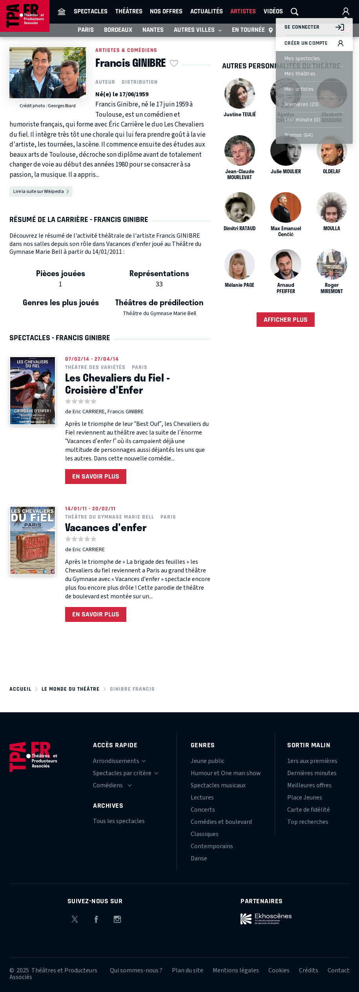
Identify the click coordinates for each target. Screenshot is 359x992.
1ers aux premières (312, 761)
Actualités (206, 11)
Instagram (117, 918)
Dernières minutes (312, 773)
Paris (86, 30)
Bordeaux (118, 30)
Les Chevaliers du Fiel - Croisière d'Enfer (117, 384)
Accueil (20, 689)
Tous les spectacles (119, 821)
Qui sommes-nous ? (136, 970)
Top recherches (307, 822)
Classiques (205, 834)
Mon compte (346, 12)
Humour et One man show (226, 773)
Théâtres (128, 11)
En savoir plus (95, 476)
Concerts (203, 809)
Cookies (279, 970)
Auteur (105, 82)
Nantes (153, 30)
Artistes (243, 11)
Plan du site (187, 970)
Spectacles (91, 11)
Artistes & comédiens (126, 50)
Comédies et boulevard (221, 822)
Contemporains (212, 846)
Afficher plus (286, 319)
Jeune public (207, 761)
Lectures (202, 797)
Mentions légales (236, 970)
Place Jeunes (304, 797)
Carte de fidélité (308, 809)
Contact (339, 970)
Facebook (96, 918)
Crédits (308, 970)
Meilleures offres (309, 785)
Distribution (140, 82)
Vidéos (273, 11)
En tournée (252, 30)
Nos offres (166, 11)
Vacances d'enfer (105, 527)
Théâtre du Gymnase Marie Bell (159, 313)
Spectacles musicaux (218, 785)
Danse (199, 858)
